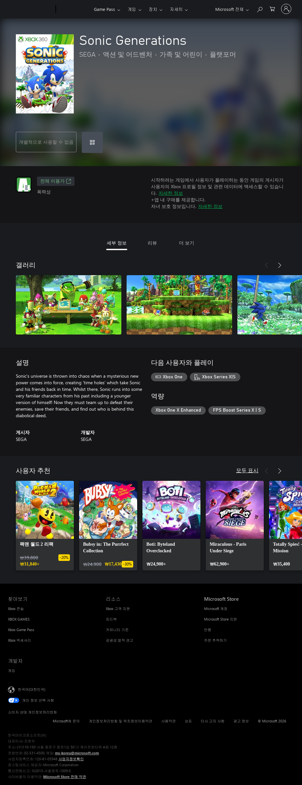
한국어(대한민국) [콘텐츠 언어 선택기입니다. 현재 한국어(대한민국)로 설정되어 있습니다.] (31, 689)
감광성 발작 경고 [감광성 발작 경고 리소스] (119, 640)
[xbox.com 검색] (259, 8)
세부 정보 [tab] (117, 243)
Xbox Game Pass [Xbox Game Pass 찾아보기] (21, 629)
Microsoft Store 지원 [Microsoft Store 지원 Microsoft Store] (220, 619)
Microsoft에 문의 (66, 721)
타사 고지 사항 (213, 721)
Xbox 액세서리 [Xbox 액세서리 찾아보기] (19, 640)
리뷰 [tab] (152, 243)
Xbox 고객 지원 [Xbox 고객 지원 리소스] (118, 608)
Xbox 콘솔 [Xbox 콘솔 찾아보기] (16, 608)
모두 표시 (247, 470)
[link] (45, 525)
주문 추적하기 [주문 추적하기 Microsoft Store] (215, 640)
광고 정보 (241, 721)
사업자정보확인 (71, 758)
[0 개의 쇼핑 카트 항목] (272, 8)
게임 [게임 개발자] (11, 670)
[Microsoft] (30, 9)
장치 (153, 9)
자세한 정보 (171, 193)
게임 (132, 9)
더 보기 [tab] (186, 243)
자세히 (176, 9)
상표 (188, 721)
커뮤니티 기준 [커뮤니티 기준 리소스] (117, 629)
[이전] (266, 265)
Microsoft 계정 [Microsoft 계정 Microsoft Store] (215, 608)
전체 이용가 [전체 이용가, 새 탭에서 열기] (55, 181)
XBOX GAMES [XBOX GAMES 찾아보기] (19, 619)
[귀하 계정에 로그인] (286, 9)
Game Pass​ (104, 9)
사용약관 (168, 721)
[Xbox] (74, 9)
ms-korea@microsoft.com (77, 752)
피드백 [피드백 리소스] (111, 619)
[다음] (279, 265)
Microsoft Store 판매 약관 (64, 776)
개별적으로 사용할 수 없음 (46, 142)
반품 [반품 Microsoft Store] (207, 629)
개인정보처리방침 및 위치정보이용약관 (120, 721)
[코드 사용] (92, 142)
